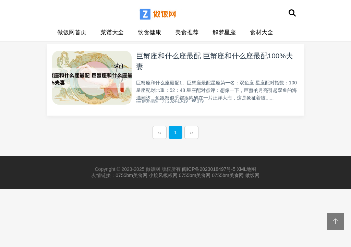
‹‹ (159, 134)
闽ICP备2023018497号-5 (208, 171)
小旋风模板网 (163, 177)
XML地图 (246, 171)
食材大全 (261, 32)
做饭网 (252, 177)
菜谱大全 (112, 32)
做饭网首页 (71, 32)
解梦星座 (224, 32)
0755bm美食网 (131, 177)
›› (191, 134)
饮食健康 (149, 32)
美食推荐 (186, 32)
